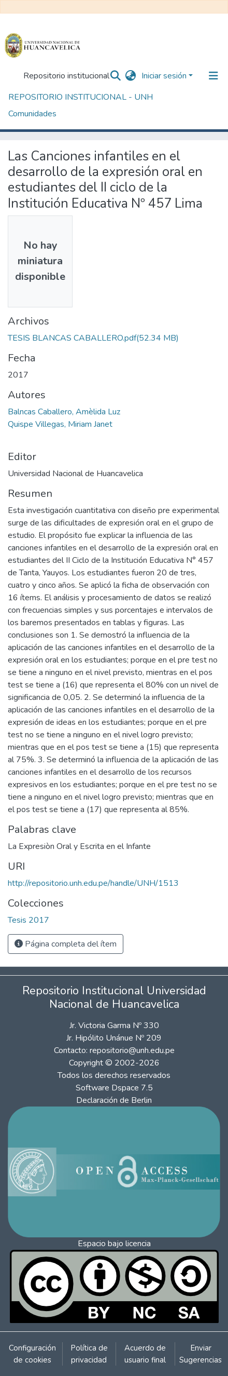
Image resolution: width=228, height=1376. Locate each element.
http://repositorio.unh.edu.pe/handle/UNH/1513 (93, 883)
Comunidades (32, 113)
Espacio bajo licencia (114, 1243)
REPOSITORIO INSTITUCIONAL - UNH (80, 97)
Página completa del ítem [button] (66, 944)
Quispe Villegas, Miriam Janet (60, 424)
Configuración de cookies (32, 1354)
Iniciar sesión (164, 76)
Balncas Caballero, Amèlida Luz (64, 411)
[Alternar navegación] (213, 75)
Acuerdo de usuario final (145, 1354)
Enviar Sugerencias (200, 1354)
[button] (130, 76)
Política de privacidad (89, 1354)
